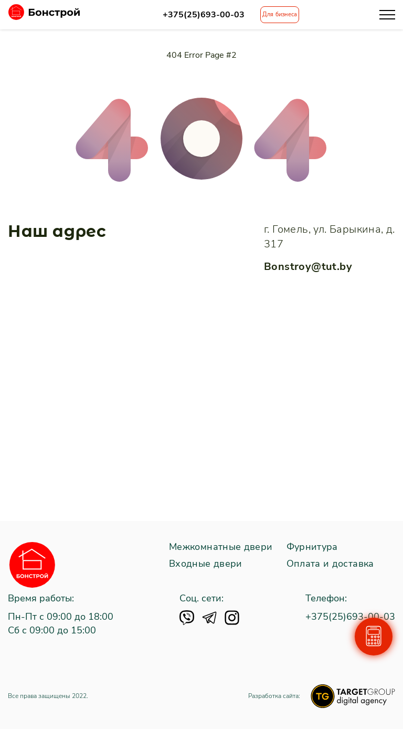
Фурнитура (312, 547)
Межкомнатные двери (220, 547)
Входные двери (205, 564)
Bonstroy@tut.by (308, 266)
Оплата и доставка (330, 564)
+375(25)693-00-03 (204, 14)
